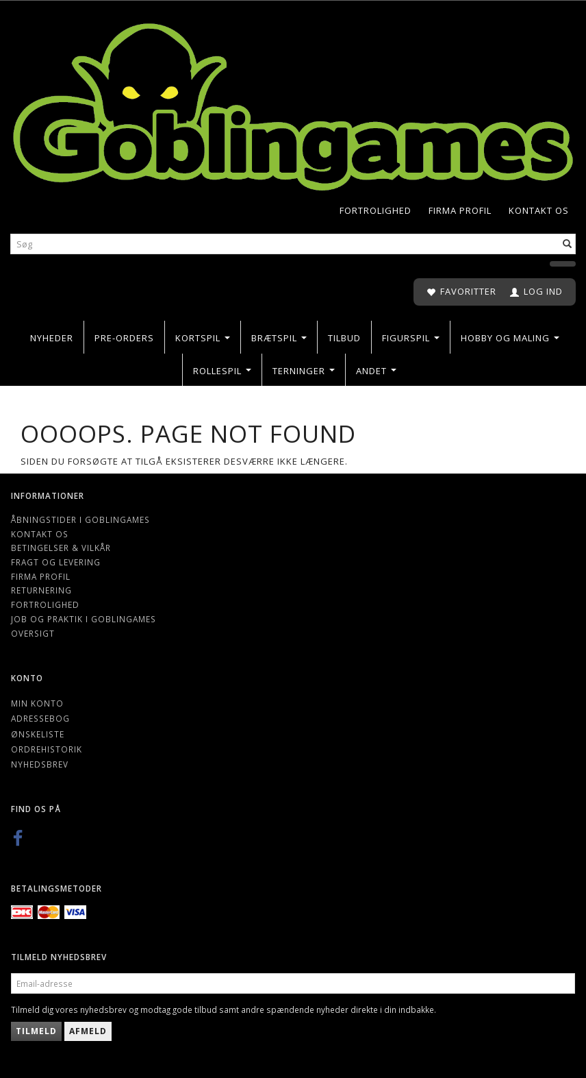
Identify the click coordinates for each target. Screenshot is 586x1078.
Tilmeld (36, 1031)
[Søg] (567, 244)
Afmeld (88, 1031)
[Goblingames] (293, 104)
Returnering (41, 590)
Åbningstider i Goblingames (80, 519)
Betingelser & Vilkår (61, 547)
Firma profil (460, 210)
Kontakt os (539, 210)
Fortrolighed (375, 210)
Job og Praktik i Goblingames (83, 618)
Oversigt (33, 633)
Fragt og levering (56, 561)
